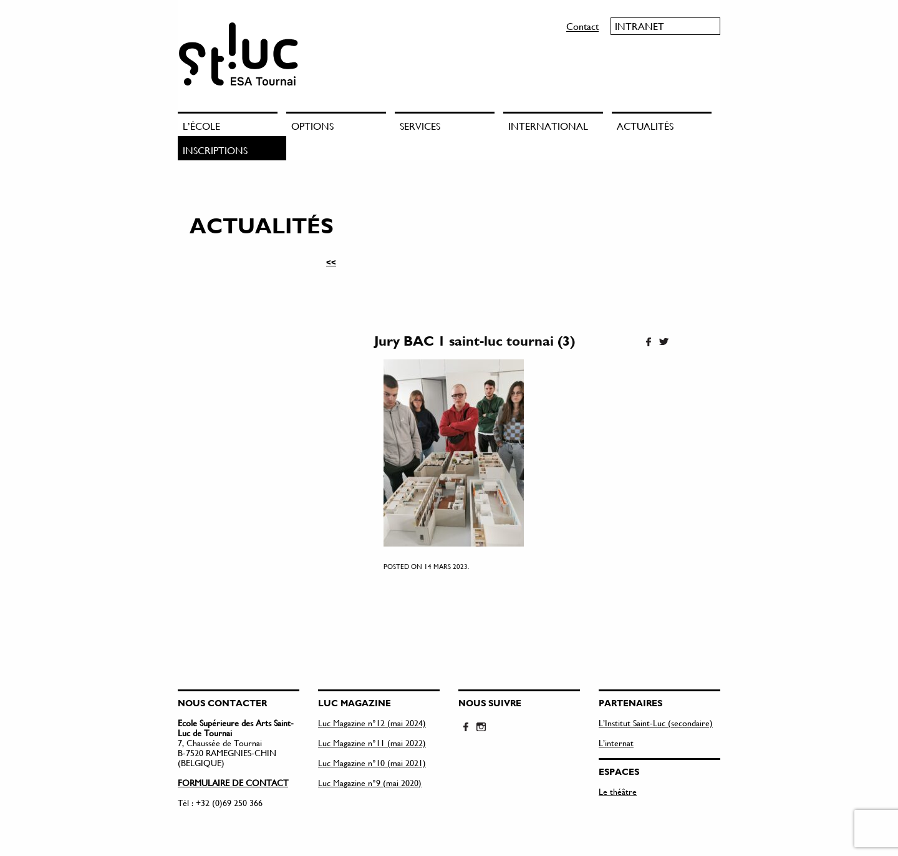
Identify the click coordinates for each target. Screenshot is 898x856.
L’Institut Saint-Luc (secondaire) (656, 722)
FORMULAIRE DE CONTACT (233, 782)
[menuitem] (232, 124)
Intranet (639, 26)
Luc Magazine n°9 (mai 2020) (370, 782)
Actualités (645, 126)
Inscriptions (215, 150)
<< (331, 262)
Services (420, 126)
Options (312, 126)
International (548, 126)
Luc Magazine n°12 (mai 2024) (372, 722)
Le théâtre (618, 791)
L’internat (616, 742)
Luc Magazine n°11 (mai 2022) (372, 742)
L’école (201, 126)
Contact (582, 26)
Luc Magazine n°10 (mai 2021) (372, 762)
